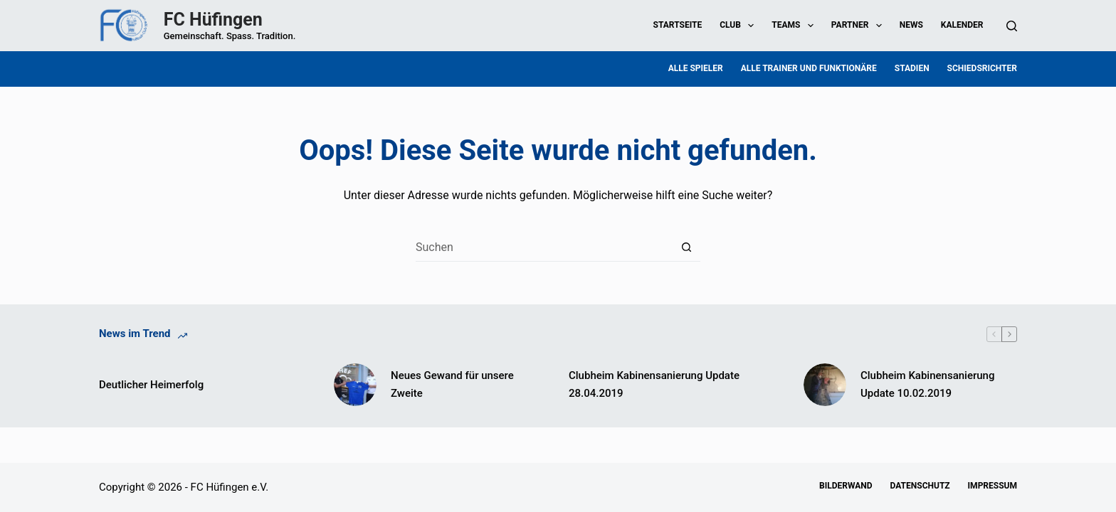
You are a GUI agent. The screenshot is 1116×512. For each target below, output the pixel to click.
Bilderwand (845, 486)
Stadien (912, 68)
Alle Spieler (695, 68)
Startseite (677, 25)
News (911, 25)
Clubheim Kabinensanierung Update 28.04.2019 (654, 384)
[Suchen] (1011, 26)
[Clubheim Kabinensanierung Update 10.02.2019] (825, 384)
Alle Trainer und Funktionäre (809, 68)
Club (739, 25)
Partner (859, 25)
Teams (795, 25)
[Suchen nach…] (544, 247)
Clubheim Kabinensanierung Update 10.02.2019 (927, 384)
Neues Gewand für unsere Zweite (452, 384)
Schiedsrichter (982, 68)
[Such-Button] (686, 247)
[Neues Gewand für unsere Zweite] (355, 384)
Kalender (962, 25)
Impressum (992, 486)
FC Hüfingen (213, 19)
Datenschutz (920, 486)
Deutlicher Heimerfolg (151, 384)
